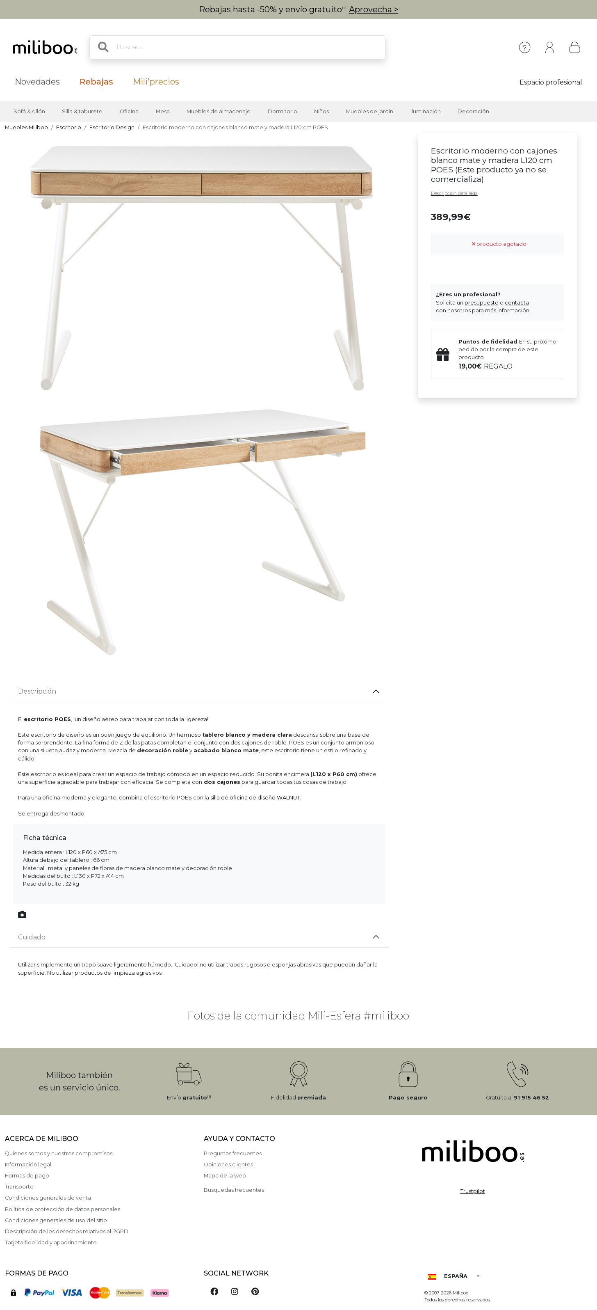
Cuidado (32, 937)
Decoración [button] (473, 111)
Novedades (37, 82)
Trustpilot (472, 1191)
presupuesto (482, 303)
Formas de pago (27, 1176)
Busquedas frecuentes (234, 1190)
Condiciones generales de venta (48, 1198)
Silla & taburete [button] (82, 111)
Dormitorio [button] (282, 111)
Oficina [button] (129, 111)
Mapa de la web (225, 1176)
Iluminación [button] (425, 111)
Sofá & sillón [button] (29, 111)
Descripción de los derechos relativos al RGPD (66, 1231)
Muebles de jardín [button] (369, 111)
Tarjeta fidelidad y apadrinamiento (51, 1242)
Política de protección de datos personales (62, 1209)
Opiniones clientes (228, 1164)
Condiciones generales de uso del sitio (56, 1220)
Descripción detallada (454, 193)
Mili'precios (156, 82)
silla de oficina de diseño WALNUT (255, 798)
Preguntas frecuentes (233, 1153)
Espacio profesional (551, 82)
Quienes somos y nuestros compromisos (58, 1153)
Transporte (19, 1187)
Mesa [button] (163, 111)
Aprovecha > (374, 9)
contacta (517, 303)
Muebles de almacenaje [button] (219, 111)
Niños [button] (321, 111)
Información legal (28, 1164)
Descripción (37, 691)
